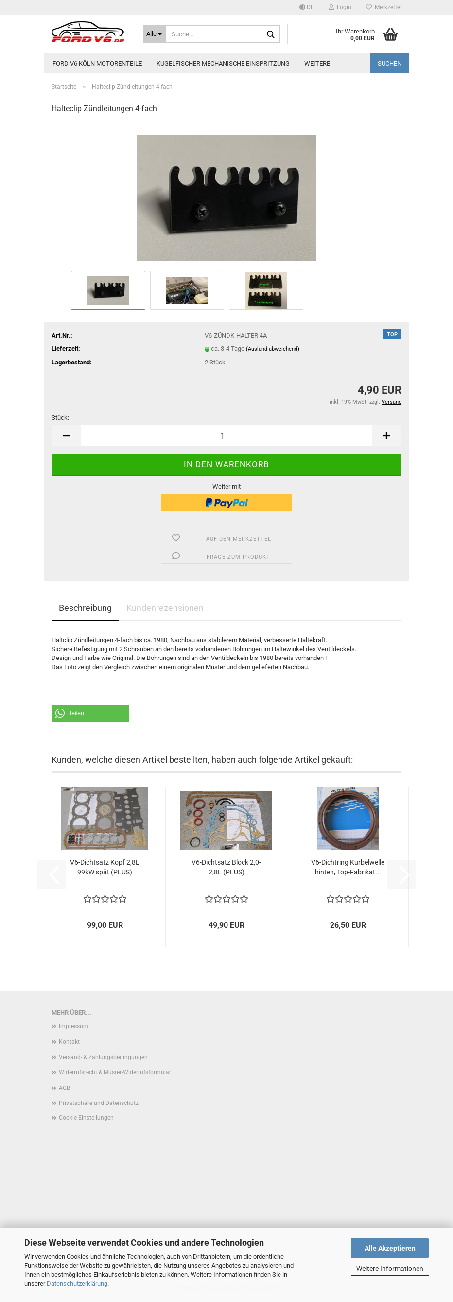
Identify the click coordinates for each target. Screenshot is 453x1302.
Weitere (317, 63)
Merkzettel (383, 7)
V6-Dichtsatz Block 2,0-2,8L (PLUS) (226, 867)
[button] (306, 7)
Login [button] (340, 7)
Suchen (389, 63)
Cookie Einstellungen (86, 1117)
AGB (64, 1088)
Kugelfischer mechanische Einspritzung (223, 63)
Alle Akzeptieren (390, 1248)
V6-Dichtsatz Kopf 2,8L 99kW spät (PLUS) (104, 867)
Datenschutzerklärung (77, 1283)
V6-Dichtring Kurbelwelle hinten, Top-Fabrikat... (347, 867)
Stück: (60, 417)
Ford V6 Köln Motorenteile (97, 63)
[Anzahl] (226, 435)
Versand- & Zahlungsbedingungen (103, 1057)
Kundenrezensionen (165, 608)
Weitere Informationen (389, 1268)
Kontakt (69, 1041)
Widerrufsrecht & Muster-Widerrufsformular (115, 1072)
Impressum (73, 1026)
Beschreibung (85, 608)
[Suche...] (154, 34)
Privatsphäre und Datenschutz (99, 1103)
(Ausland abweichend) (272, 349)
